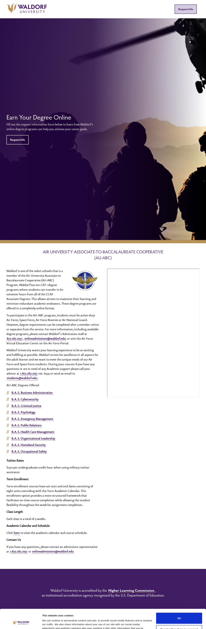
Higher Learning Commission (131, 590)
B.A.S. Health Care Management (32, 432)
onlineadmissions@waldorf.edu (45, 338)
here (16, 533)
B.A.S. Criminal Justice (26, 406)
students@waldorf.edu (22, 378)
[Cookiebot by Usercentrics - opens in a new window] (21, 622)
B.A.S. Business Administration (32, 393)
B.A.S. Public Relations (26, 425)
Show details (49, 622)
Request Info (185, 9)
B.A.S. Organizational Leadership (33, 438)
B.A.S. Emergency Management (32, 419)
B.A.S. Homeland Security (28, 445)
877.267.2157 (14, 338)
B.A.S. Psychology (23, 412)
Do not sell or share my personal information (179, 612)
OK (179, 600)
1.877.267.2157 (28, 373)
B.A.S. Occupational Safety (29, 451)
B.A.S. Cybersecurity (24, 399)
